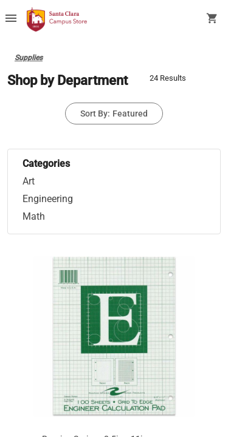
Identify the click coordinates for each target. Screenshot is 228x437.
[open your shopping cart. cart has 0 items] (212, 19)
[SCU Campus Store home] (57, 19)
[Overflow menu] (11, 19)
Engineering (47, 199)
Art (28, 181)
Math (33, 216)
